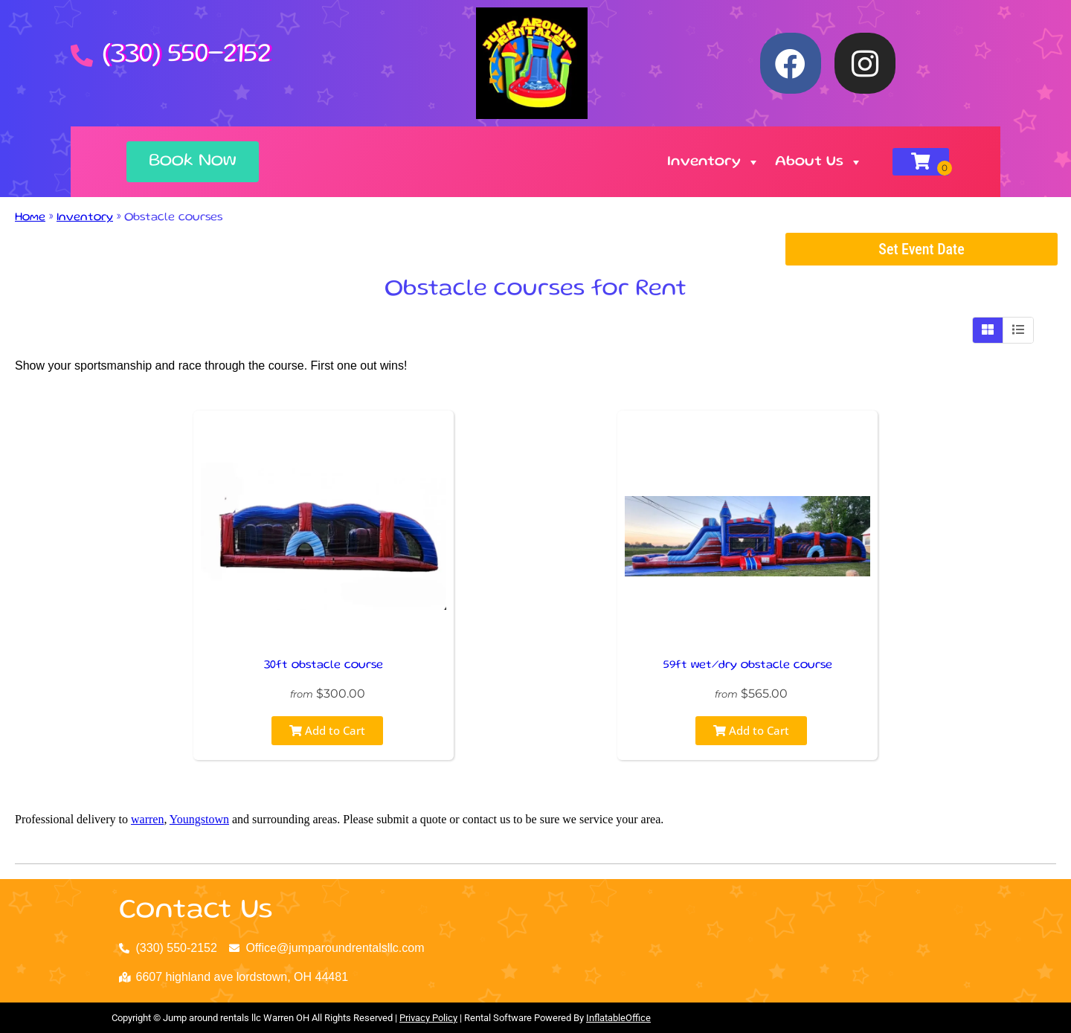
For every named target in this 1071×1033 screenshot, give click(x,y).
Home (30, 218)
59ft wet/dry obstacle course (747, 665)
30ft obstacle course (323, 665)
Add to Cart (327, 730)
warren (147, 819)
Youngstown (199, 819)
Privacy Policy (428, 1017)
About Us (819, 162)
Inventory (713, 162)
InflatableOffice (618, 1017)
